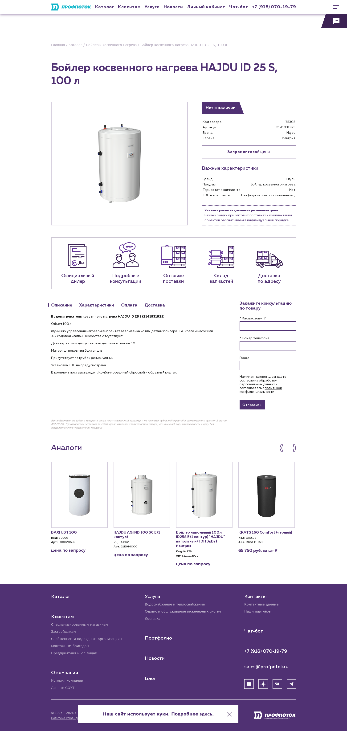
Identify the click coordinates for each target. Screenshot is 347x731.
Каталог (104, 7)
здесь (221, 712)
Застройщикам (63, 631)
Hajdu (290, 132)
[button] (284, 448)
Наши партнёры (257, 611)
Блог (150, 678)
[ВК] (277, 683)
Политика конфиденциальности (74, 718)
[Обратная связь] (334, 21)
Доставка (152, 618)
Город (244, 358)
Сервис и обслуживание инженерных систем (183, 611)
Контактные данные (261, 603)
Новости (155, 658)
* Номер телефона (254, 338)
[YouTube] (249, 683)
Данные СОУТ (62, 688)
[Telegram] (291, 683)
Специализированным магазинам (79, 624)
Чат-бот (238, 7)
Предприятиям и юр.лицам (74, 653)
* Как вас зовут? (252, 318)
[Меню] (334, 7)
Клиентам (129, 7)
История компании (67, 680)
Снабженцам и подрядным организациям (86, 638)
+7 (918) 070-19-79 (274, 7)
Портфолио (158, 637)
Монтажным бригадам (70, 646)
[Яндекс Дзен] (263, 683)
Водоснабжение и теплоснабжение (175, 603)
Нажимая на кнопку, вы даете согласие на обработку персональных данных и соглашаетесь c (263, 384)
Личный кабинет (206, 7)
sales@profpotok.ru (266, 666)
